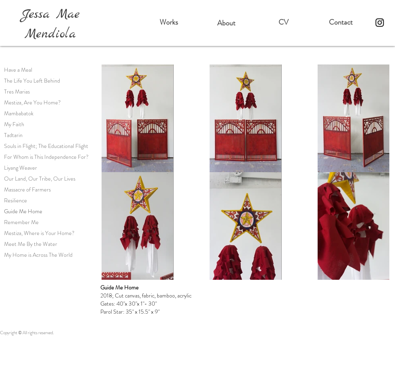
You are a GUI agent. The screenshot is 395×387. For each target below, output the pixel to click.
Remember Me (21, 222)
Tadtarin (13, 135)
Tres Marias (17, 91)
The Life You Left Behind (32, 81)
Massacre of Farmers (27, 189)
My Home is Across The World (38, 255)
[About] (226, 23)
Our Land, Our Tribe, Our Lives (39, 179)
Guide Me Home (23, 211)
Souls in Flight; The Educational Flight (46, 146)
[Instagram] (379, 22)
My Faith (14, 124)
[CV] (283, 23)
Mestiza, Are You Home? (32, 102)
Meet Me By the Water (30, 244)
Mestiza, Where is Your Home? (39, 233)
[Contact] (340, 23)
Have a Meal (18, 70)
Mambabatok (18, 113)
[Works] (169, 23)
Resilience (15, 200)
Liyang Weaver (20, 168)
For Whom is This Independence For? (46, 157)
